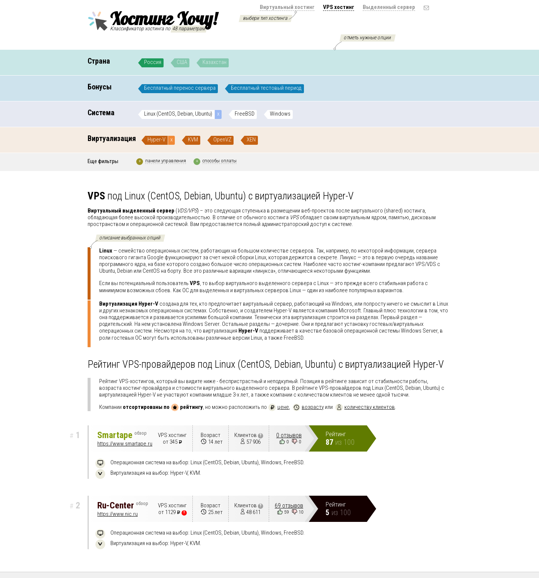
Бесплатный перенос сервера (180, 88)
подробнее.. (424, 290)
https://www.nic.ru (117, 514)
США (182, 62)
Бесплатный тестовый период (266, 88)
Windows (280, 113)
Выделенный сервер (389, 7)
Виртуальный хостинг (287, 7)
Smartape (122, 435)
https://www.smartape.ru (124, 443)
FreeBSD (245, 113)
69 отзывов (289, 505)
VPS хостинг (338, 7)
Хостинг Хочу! (152, 19)
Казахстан (214, 62)
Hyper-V (156, 139)
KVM (193, 139)
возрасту (308, 407)
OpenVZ (222, 139)
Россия (152, 62)
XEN (251, 139)
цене (278, 407)
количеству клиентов (365, 407)
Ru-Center (122, 505)
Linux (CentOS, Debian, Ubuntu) (178, 113)
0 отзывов (289, 435)
